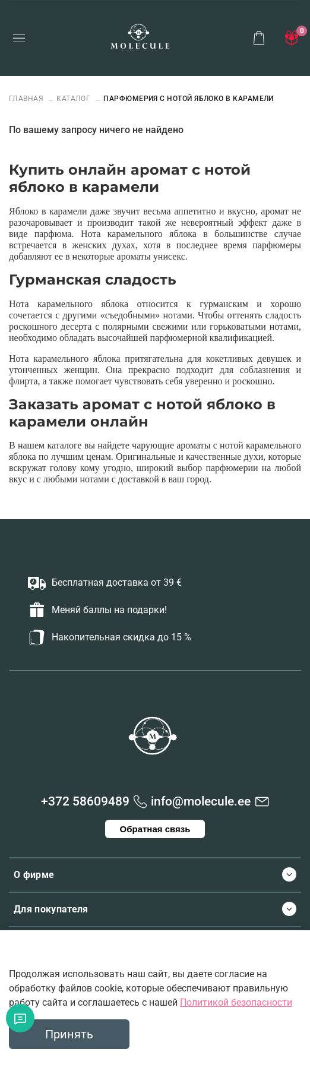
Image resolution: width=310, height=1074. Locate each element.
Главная (27, 98)
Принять (69, 1034)
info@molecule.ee (201, 801)
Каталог (73, 98)
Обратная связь (155, 829)
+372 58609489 (85, 801)
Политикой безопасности (236, 1002)
